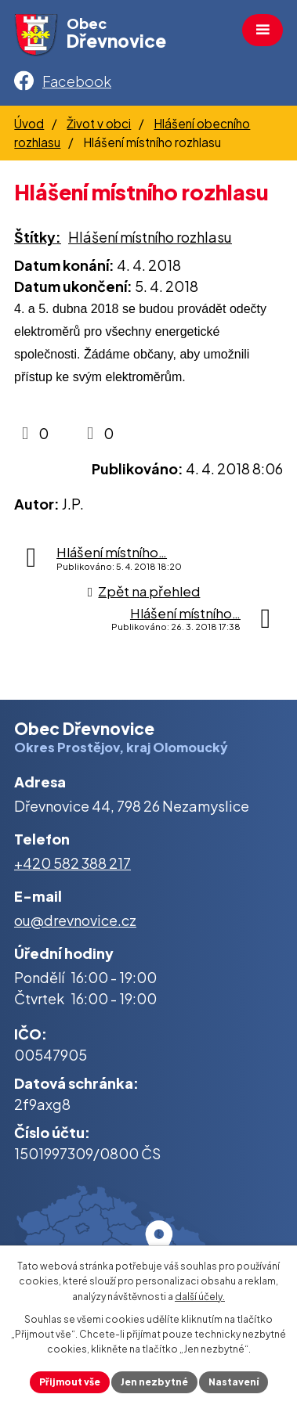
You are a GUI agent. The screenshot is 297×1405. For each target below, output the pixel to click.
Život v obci (99, 123)
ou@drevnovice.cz (75, 920)
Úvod (29, 123)
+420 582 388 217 (72, 863)
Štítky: (37, 237)
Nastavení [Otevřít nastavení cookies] (233, 1382)
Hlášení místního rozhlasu (150, 237)
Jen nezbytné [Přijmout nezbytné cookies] (154, 1382)
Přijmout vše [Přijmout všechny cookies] (69, 1382)
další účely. (200, 1296)
